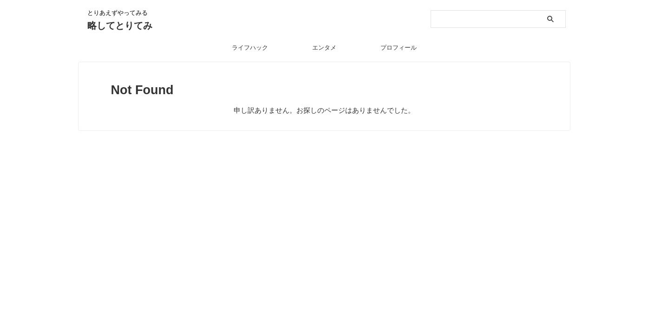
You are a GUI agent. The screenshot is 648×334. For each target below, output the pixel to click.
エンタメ (324, 47)
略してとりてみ (119, 25)
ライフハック (250, 47)
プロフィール (398, 47)
